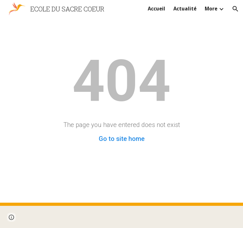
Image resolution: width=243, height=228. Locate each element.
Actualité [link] (184, 9)
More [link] (211, 9)
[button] (235, 8)
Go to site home (122, 138)
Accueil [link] (156, 9)
